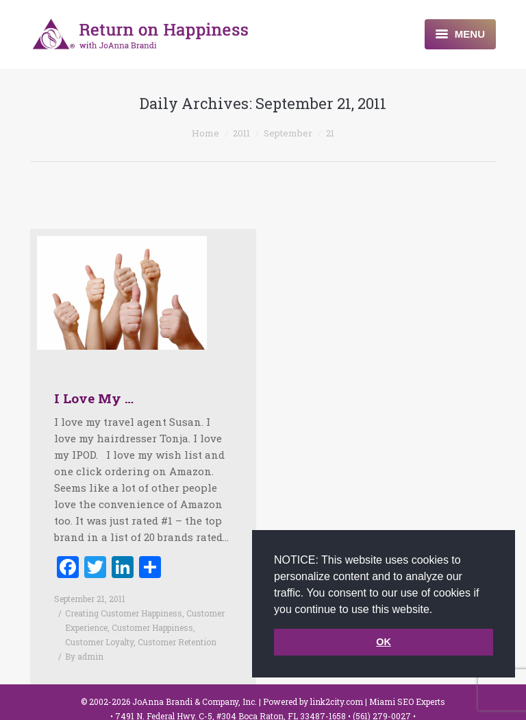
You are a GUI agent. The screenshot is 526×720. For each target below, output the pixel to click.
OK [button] (383, 641)
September (288, 133)
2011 (241, 133)
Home (205, 133)
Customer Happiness (152, 627)
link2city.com (336, 701)
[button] (438, 610)
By (84, 656)
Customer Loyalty (99, 641)
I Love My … (94, 398)
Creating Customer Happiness (123, 613)
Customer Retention (177, 641)
